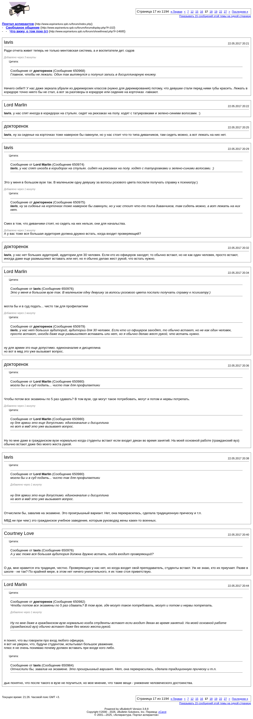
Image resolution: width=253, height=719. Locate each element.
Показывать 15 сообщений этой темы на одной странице (215, 16)
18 (211, 11)
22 (220, 11)
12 (191, 11)
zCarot (162, 711)
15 (196, 11)
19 (215, 11)
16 (201, 11)
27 (225, 11)
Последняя (240, 11)
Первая (176, 11)
